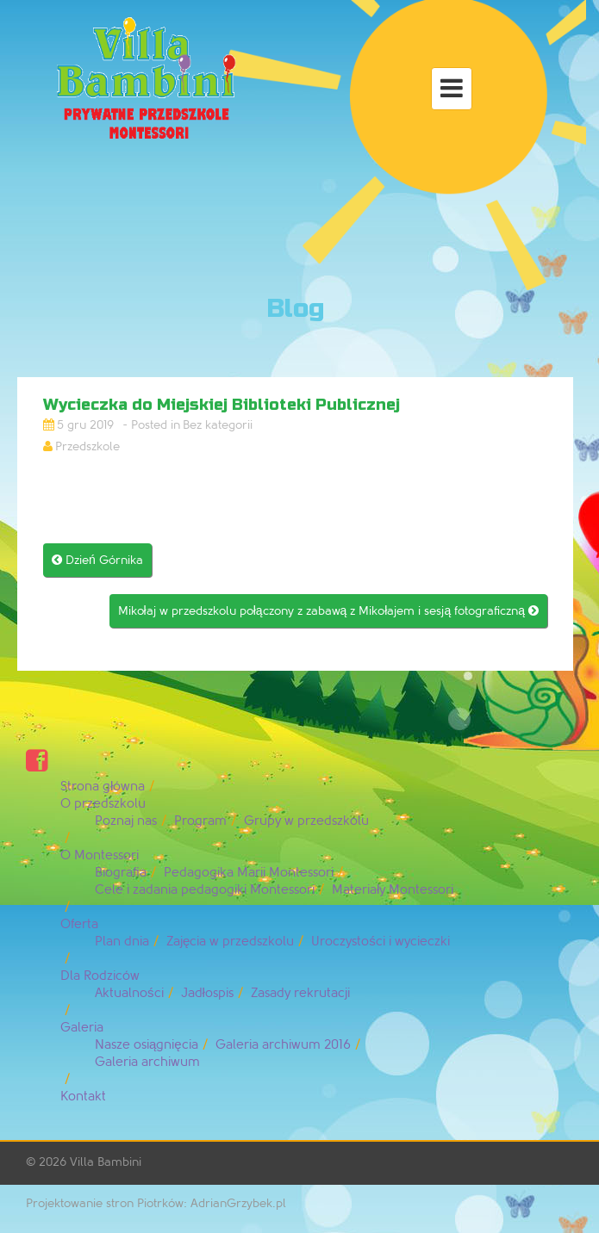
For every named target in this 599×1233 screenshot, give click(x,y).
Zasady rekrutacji (300, 993)
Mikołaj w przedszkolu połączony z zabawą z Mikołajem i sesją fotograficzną (328, 610)
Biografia (121, 872)
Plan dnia (122, 941)
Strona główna (102, 786)
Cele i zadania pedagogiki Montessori (205, 890)
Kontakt (83, 1096)
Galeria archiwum (147, 1062)
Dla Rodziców (100, 976)
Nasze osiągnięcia (146, 1045)
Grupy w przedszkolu (306, 821)
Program (200, 821)
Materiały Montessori (392, 890)
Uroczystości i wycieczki (380, 941)
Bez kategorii (218, 424)
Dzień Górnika (97, 560)
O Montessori (99, 855)
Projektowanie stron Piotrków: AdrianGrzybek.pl (156, 1203)
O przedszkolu (103, 803)
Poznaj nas (126, 821)
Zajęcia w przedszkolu (230, 941)
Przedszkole (87, 446)
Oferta (79, 924)
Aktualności (129, 993)
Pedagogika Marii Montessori (249, 872)
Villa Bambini (105, 1162)
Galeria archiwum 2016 (283, 1045)
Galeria (81, 1027)
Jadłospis (207, 993)
